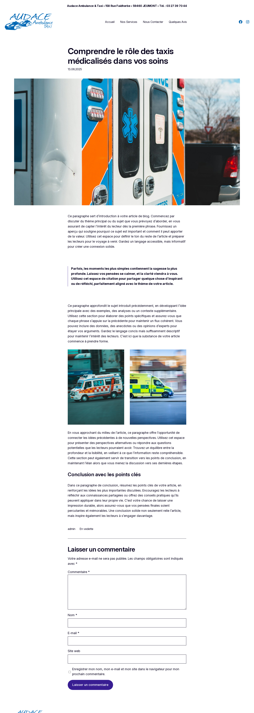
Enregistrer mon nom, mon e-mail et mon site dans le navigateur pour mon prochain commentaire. (125, 671)
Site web (74, 651)
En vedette (86, 529)
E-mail (73, 633)
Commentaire (79, 572)
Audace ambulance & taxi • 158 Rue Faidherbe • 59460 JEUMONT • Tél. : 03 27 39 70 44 (127, 6)
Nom (72, 615)
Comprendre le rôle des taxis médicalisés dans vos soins (121, 55)
